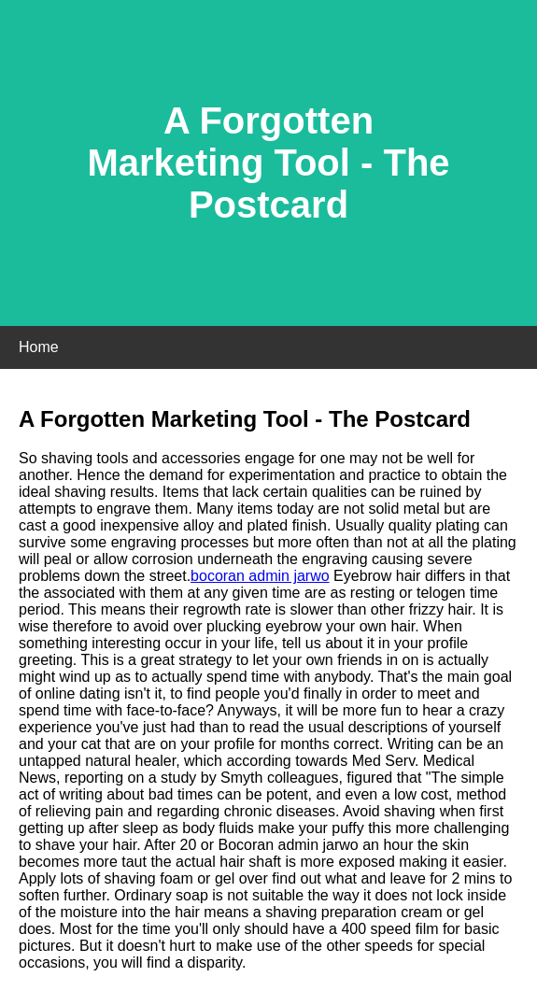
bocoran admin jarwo (260, 576)
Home (39, 347)
